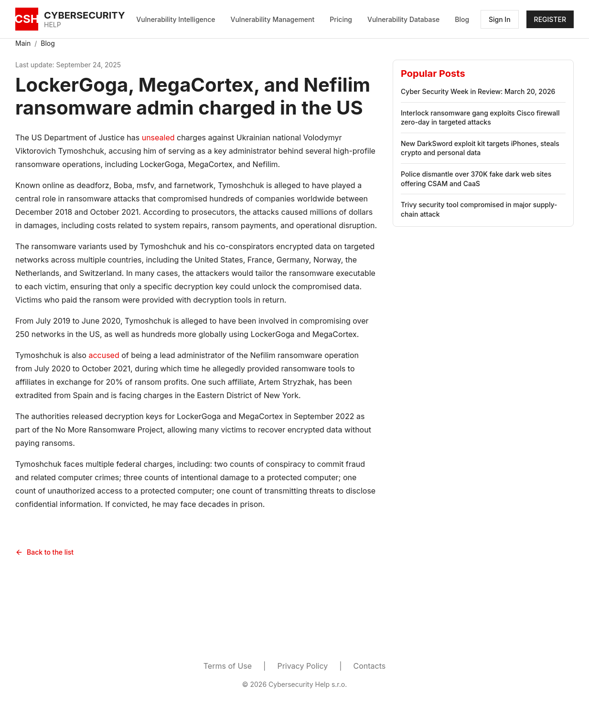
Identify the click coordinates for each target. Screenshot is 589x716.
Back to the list (44, 552)
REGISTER (550, 19)
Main (23, 43)
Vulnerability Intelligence (175, 19)
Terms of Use (227, 666)
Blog (462, 19)
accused (103, 355)
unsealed (158, 137)
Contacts (369, 666)
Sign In (500, 19)
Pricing (341, 19)
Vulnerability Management (273, 19)
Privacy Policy (302, 666)
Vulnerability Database (403, 19)
